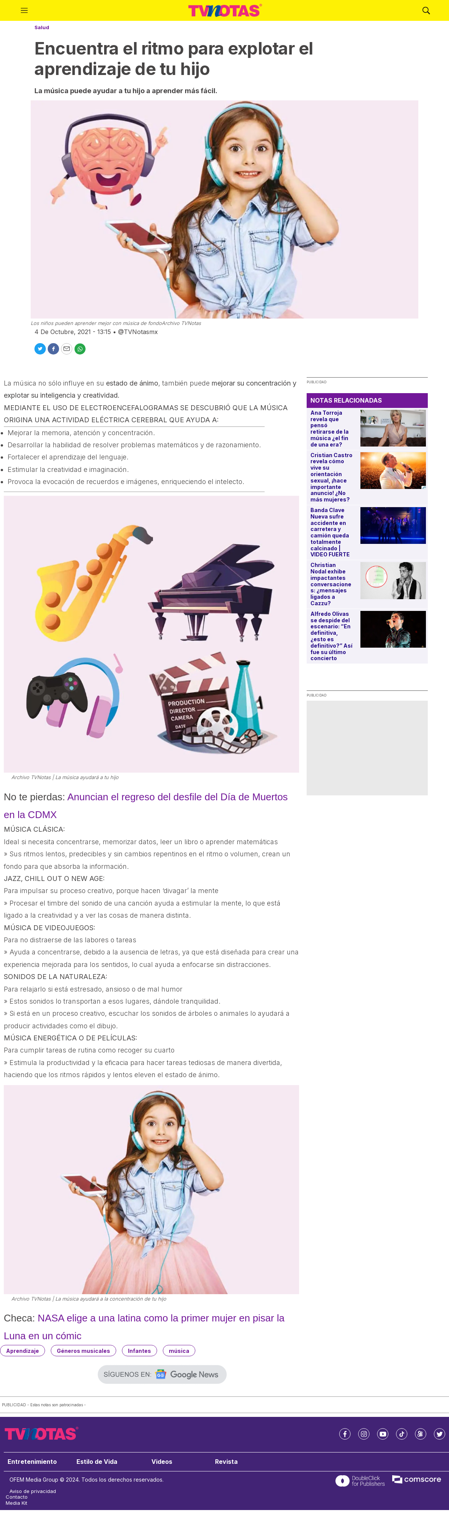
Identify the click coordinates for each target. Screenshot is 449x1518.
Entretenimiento (32, 1461)
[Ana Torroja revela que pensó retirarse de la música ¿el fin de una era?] (393, 428)
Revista (226, 1461)
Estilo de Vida (96, 1461)
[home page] (225, 10)
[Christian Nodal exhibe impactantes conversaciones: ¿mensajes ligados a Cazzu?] (393, 580)
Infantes (139, 1351)
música (179, 1351)
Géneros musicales (83, 1351)
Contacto (17, 1497)
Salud (41, 27)
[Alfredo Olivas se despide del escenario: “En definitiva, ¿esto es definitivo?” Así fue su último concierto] (393, 629)
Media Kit (16, 1503)
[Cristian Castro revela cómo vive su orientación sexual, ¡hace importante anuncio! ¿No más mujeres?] (393, 470)
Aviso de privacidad (32, 1491)
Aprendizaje (22, 1351)
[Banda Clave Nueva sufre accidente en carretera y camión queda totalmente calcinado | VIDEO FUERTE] (393, 525)
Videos (161, 1461)
